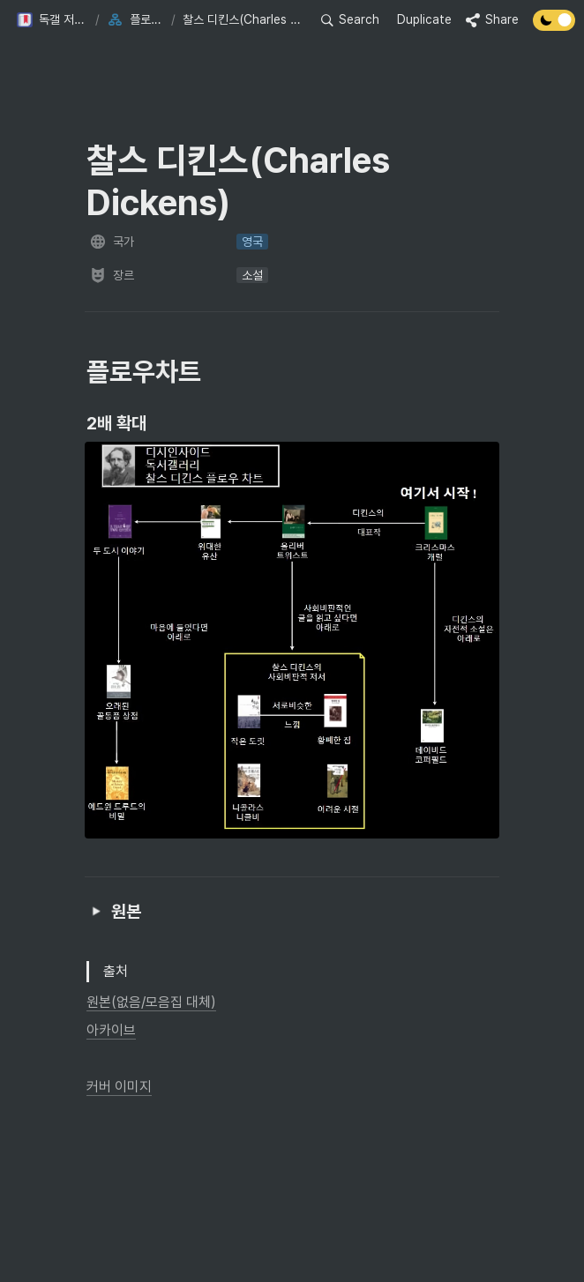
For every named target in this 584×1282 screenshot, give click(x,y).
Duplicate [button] (424, 19)
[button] (52, 20)
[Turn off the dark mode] (554, 26)
